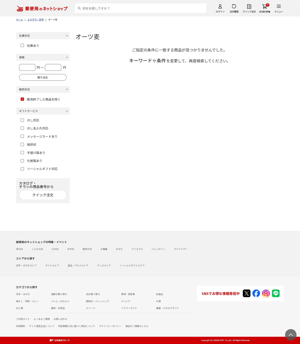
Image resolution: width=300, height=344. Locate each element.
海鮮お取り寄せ (59, 294)
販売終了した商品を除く (41, 99)
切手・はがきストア (26, 265)
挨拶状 (28, 144)
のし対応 (30, 120)
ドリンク (125, 301)
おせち (119, 248)
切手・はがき (23, 294)
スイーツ (90, 308)
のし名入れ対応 (34, 128)
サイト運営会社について (41, 326)
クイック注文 (249, 11)
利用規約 (20, 326)
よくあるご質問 (42, 318)
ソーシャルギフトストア (132, 265)
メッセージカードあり (39, 136)
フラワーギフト (129, 308)
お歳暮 (103, 248)
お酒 (158, 301)
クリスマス (137, 248)
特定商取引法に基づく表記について (76, 326)
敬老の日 (87, 248)
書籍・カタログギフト (167, 308)
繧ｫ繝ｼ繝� (264, 11)
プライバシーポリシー (110, 326)
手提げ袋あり (33, 152)
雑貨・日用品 (58, 308)
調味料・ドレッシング (97, 301)
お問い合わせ (60, 318)
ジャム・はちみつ (60, 301)
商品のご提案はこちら (137, 326)
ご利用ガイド (23, 318)
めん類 (19, 308)
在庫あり (30, 45)
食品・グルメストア (78, 265)
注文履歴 (234, 11)
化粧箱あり (31, 160)
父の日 (55, 248)
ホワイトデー (181, 248)
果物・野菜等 (128, 294)
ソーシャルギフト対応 (39, 168)
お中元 (70, 248)
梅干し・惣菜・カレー (27, 301)
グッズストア (104, 265)
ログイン (220, 11)
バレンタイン (158, 248)
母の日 (19, 248)
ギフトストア (52, 265)
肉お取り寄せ (93, 294)
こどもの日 (37, 248)
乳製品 (159, 294)
